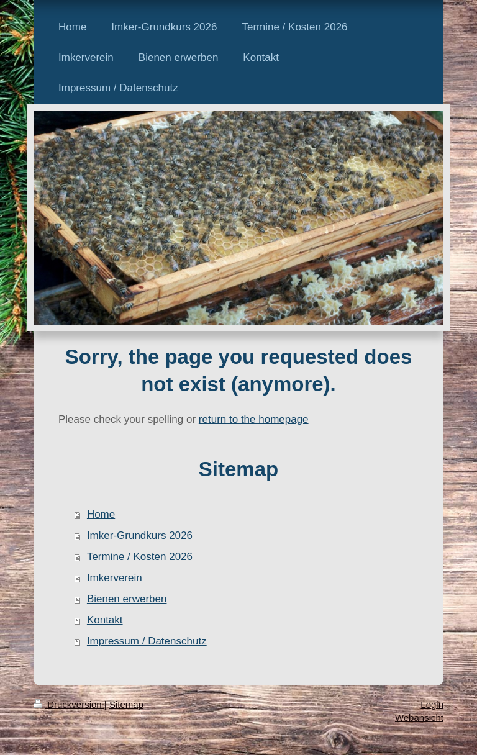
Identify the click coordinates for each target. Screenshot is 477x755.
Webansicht (419, 717)
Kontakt (105, 620)
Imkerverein (114, 578)
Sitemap (126, 704)
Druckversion (69, 704)
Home (101, 514)
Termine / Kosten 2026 (140, 557)
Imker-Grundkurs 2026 (140, 535)
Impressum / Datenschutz (147, 641)
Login (431, 704)
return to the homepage (254, 419)
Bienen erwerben (127, 599)
